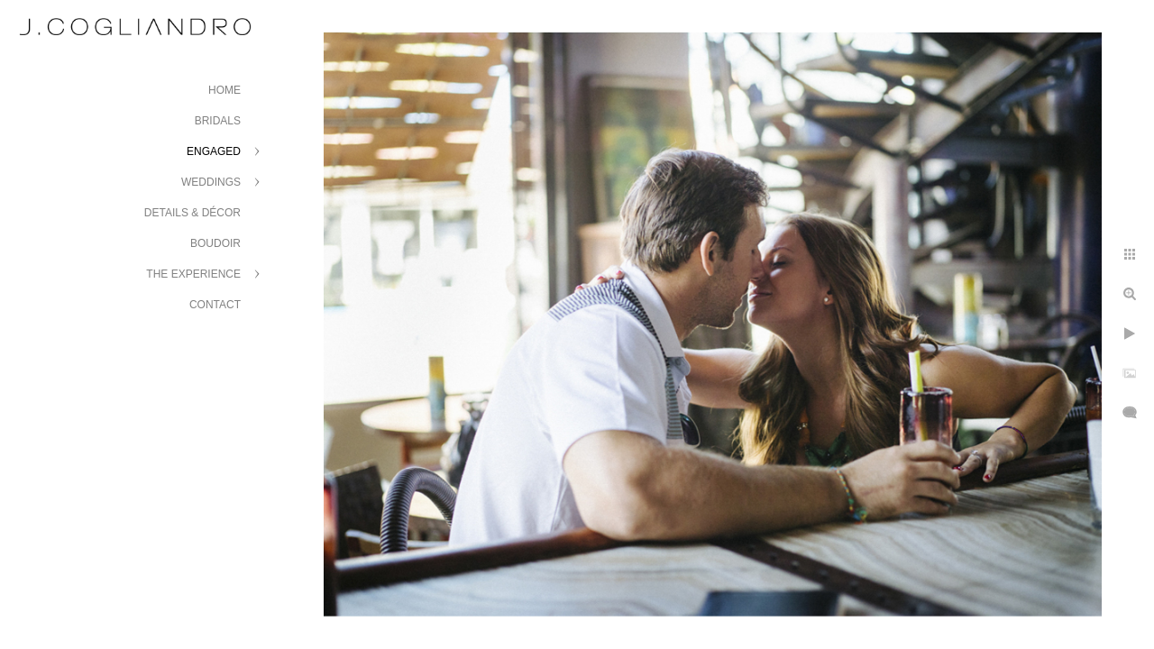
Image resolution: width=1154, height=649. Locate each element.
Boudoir (215, 243)
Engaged (214, 151)
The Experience (193, 274)
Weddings (211, 182)
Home (224, 90)
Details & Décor (192, 212)
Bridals (218, 120)
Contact (215, 304)
